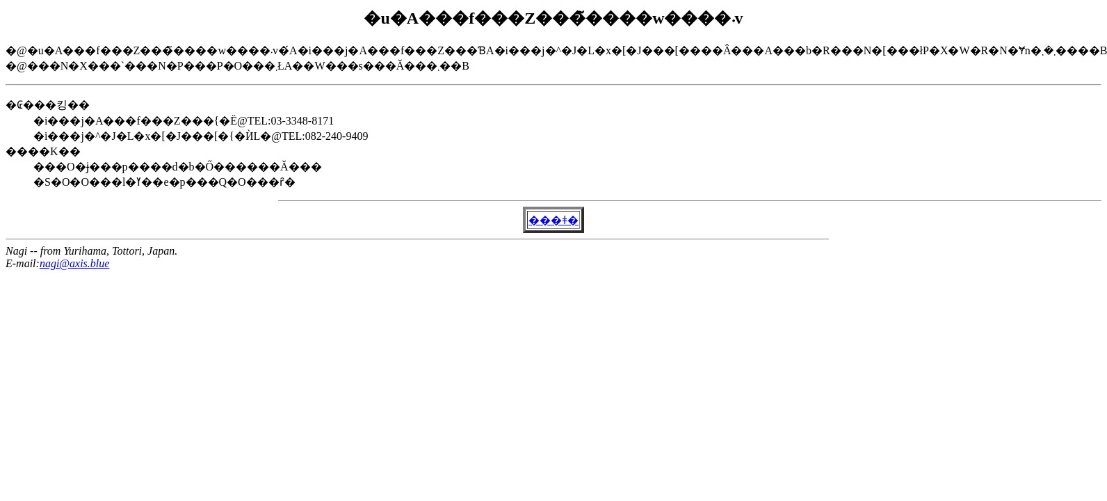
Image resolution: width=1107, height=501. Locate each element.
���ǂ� (553, 220)
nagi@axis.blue (74, 263)
